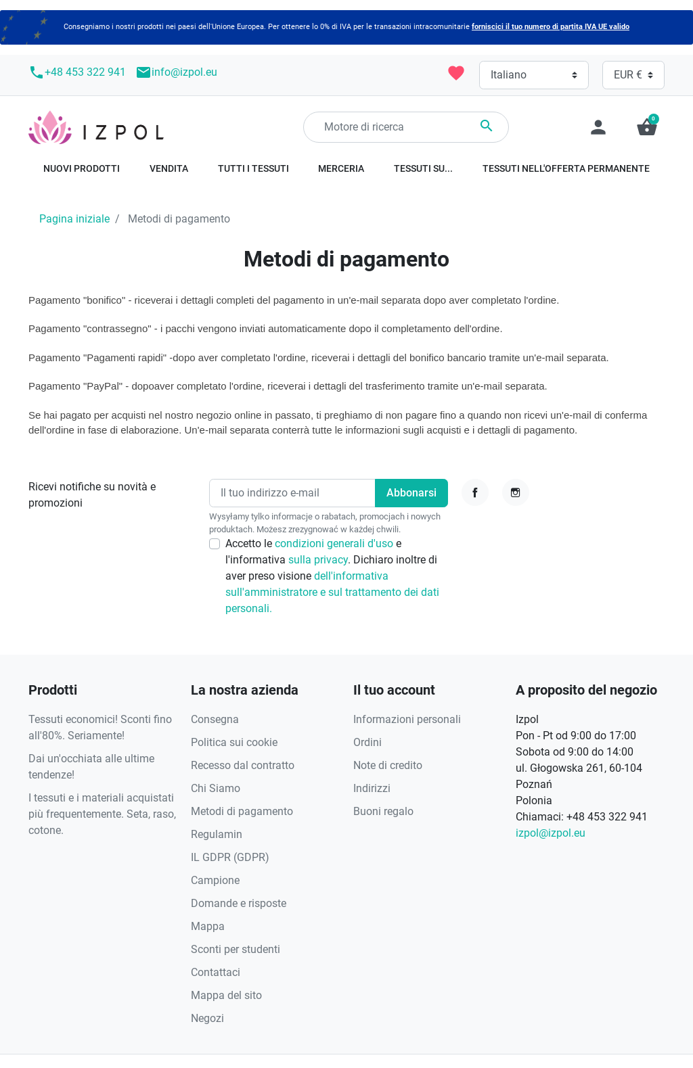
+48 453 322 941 (77, 72)
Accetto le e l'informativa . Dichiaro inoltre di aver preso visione (332, 576)
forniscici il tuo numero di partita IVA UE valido (550, 26)
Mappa (208, 926)
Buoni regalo (383, 811)
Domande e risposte (238, 903)
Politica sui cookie (234, 742)
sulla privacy (318, 559)
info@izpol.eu (176, 72)
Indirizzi (371, 788)
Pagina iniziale (74, 218)
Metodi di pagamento (242, 811)
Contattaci (215, 972)
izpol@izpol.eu (550, 833)
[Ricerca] (406, 127)
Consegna (215, 719)
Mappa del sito (226, 995)
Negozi (207, 1018)
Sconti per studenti (235, 949)
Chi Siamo (215, 788)
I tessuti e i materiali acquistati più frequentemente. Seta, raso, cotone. (102, 814)
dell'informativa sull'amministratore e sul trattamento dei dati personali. (332, 592)
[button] (647, 127)
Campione (215, 880)
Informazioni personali (407, 719)
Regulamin (216, 834)
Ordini (367, 742)
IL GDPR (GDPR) (230, 857)
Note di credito (387, 765)
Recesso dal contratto (242, 765)
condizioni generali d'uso (335, 543)
